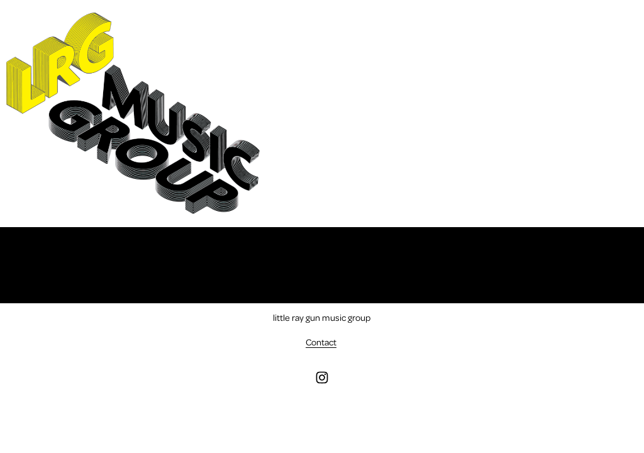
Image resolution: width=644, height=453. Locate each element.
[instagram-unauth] (322, 377)
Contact (321, 341)
